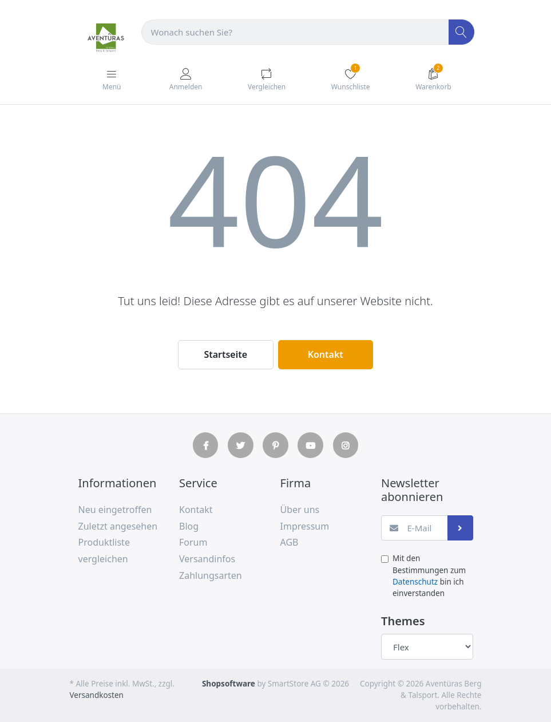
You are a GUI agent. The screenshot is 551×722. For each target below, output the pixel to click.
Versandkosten (97, 695)
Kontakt (325, 354)
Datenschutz (415, 582)
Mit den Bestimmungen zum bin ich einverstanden (429, 575)
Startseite (225, 354)
